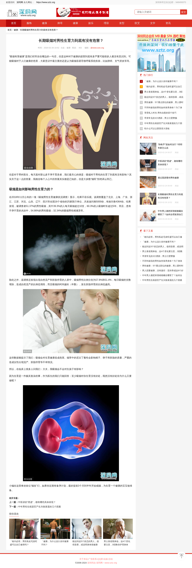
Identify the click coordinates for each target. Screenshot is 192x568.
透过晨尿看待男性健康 (168, 177)
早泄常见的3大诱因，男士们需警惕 (158, 118)
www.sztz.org (111, 563)
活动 (110, 559)
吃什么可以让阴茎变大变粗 (155, 128)
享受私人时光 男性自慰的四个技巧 (158, 112)
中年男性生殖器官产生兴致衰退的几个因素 (39, 506)
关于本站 (83, 559)
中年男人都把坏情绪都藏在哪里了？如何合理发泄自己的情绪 (170, 214)
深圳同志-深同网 (95, 563)
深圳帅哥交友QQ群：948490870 (170, 2)
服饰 (29, 23)
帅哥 (60, 23)
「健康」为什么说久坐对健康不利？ (159, 81)
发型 (121, 23)
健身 (44, 23)
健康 (75, 23)
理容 (106, 23)
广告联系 (92, 559)
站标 (106, 559)
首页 (13, 23)
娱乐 (90, 23)
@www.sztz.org (97, 48)
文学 (152, 23)
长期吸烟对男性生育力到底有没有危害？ (39, 30)
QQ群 (100, 559)
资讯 (168, 23)
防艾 (137, 23)
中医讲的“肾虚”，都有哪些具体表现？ (37, 502)
